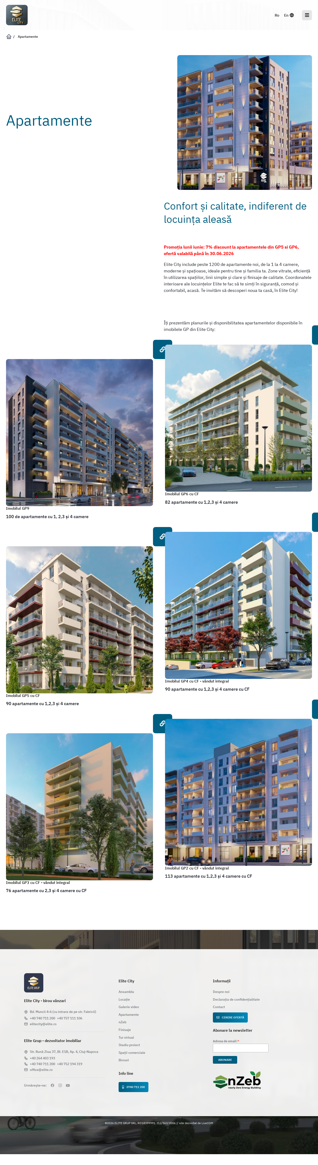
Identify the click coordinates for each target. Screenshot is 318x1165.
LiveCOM (207, 1123)
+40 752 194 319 (69, 1064)
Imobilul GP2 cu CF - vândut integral (197, 868)
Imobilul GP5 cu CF (23, 695)
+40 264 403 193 (42, 1058)
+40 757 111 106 (69, 1018)
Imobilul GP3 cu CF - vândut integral (38, 882)
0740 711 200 (133, 1087)
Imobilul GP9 (17, 508)
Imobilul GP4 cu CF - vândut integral (197, 681)
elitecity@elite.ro (43, 1024)
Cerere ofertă (230, 1017)
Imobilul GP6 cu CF (182, 493)
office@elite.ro (41, 1070)
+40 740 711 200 (42, 1018)
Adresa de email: (226, 1041)
